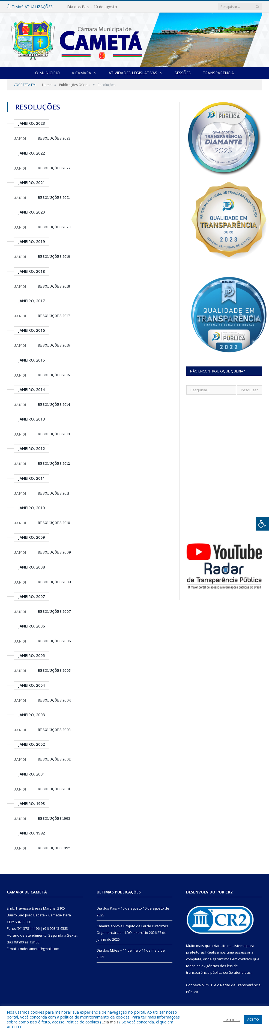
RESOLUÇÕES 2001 (54, 788)
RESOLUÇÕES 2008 (54, 581)
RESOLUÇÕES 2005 (54, 670)
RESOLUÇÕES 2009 (54, 552)
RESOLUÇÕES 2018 (54, 286)
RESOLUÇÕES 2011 (53, 493)
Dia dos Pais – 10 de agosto (92, 6)
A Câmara (81, 72)
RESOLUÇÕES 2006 (54, 640)
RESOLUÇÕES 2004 (54, 700)
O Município (47, 72)
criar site (219, 945)
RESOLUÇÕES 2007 (54, 611)
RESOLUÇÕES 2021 (54, 197)
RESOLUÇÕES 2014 (54, 404)
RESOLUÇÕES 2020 (54, 226)
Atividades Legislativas (133, 72)
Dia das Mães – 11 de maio (119, 950)
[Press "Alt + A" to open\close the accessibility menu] (262, 524)
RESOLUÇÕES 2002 (54, 759)
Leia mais (109, 1022)
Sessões (183, 72)
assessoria (244, 952)
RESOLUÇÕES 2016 (54, 345)
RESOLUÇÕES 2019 (54, 256)
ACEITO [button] (253, 1019)
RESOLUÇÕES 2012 (54, 463)
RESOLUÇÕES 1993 (54, 818)
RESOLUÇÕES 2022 (54, 167)
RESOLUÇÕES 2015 (54, 374)
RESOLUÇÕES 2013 (54, 433)
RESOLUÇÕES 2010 (54, 522)
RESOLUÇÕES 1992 (54, 847)
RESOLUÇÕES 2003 (54, 729)
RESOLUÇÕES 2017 (54, 315)
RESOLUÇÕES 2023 (54, 138)
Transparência (218, 72)
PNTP (209, 984)
